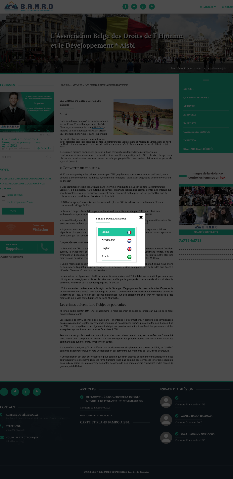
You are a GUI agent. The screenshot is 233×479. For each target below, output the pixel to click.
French (116, 232)
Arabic (116, 257)
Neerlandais (116, 241)
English (116, 249)
